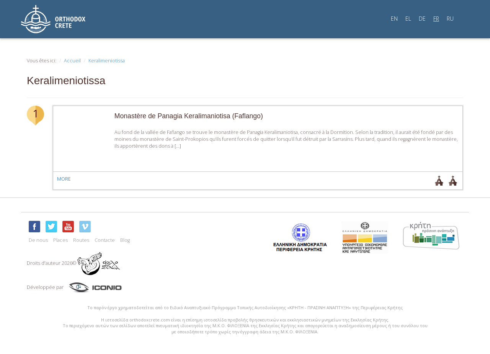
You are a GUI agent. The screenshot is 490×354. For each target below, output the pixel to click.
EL (408, 18)
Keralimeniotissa (106, 60)
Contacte (105, 240)
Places (60, 240)
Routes (81, 240)
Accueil (72, 60)
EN (394, 18)
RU (450, 18)
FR (436, 18)
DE (422, 18)
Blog (125, 240)
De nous (38, 240)
